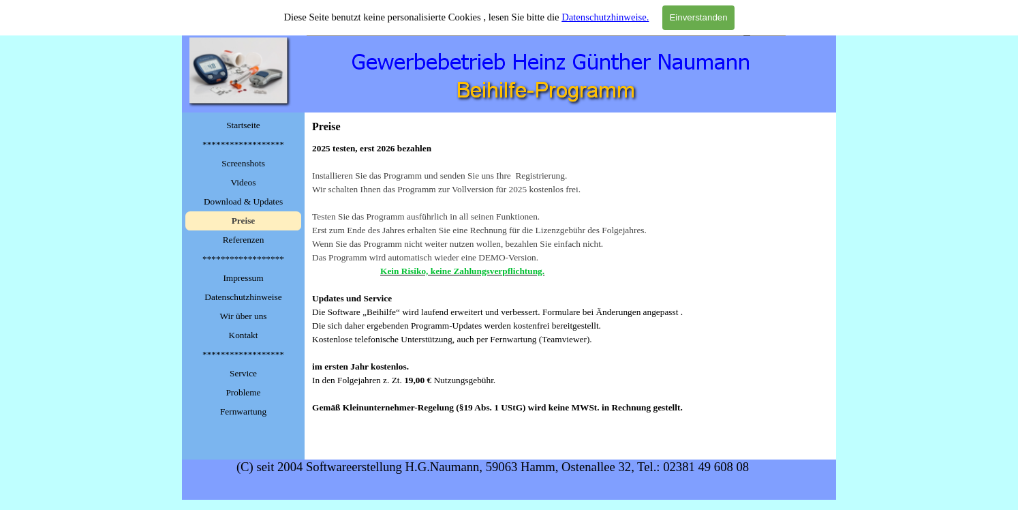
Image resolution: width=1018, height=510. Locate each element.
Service (243, 373)
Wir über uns (242, 316)
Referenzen (243, 240)
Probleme (243, 392)
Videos (243, 182)
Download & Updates (243, 201)
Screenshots (243, 163)
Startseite (243, 125)
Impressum (243, 278)
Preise (244, 220)
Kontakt (243, 335)
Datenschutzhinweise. (605, 17)
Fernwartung (243, 411)
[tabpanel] (570, 292)
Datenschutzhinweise (242, 297)
